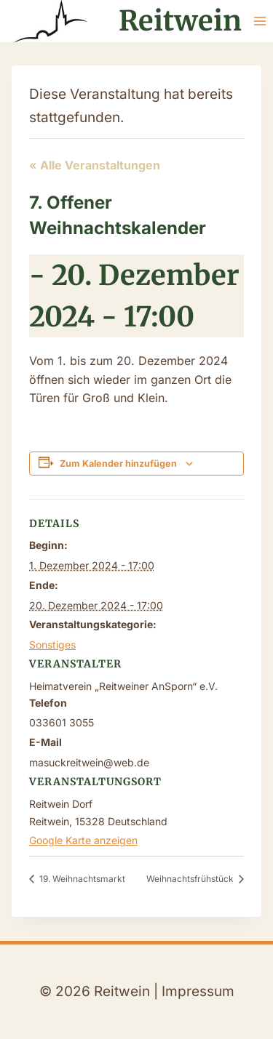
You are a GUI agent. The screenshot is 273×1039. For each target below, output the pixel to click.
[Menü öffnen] (259, 20)
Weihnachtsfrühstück (191, 878)
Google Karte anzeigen (83, 840)
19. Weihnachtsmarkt (81, 878)
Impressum (198, 991)
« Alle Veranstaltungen (94, 165)
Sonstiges (52, 644)
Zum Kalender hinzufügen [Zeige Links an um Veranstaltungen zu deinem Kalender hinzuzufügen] (118, 463)
